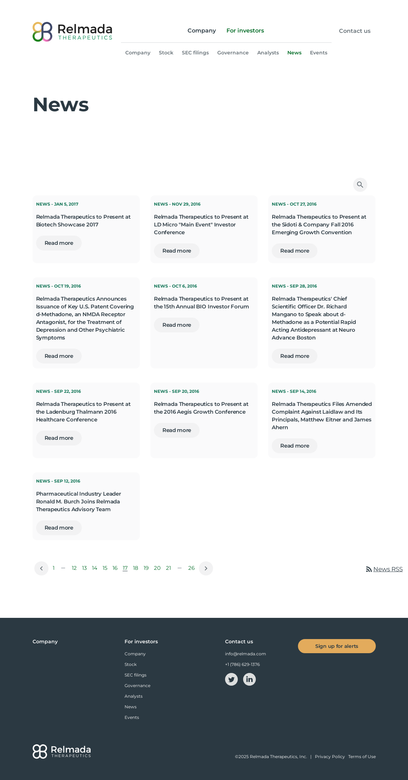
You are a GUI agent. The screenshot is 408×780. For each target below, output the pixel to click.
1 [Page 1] (54, 569)
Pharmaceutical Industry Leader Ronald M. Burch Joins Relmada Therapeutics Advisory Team (78, 501)
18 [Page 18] (137, 569)
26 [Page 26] (192, 569)
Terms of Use (362, 756)
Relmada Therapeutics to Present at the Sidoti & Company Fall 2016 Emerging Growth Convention (319, 224)
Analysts (268, 52)
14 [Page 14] (96, 569)
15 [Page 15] (106, 569)
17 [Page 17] (126, 569)
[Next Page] (206, 568)
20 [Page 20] (158, 569)
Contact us (354, 31)
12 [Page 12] (75, 569)
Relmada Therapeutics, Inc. (278, 756)
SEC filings (195, 52)
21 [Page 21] (170, 569)
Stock (166, 52)
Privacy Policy (330, 756)
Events (318, 52)
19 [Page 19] (147, 569)
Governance (233, 52)
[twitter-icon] (232, 678)
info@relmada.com (245, 653)
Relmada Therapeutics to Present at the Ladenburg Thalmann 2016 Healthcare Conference (83, 412)
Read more (59, 243)
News (294, 52)
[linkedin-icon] (249, 678)
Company (202, 30)
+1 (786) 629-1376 (242, 664)
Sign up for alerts (336, 646)
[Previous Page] (41, 568)
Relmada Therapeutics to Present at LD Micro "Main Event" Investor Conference (201, 224)
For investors (245, 30)
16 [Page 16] (116, 569)
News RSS (384, 569)
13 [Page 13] (86, 569)
